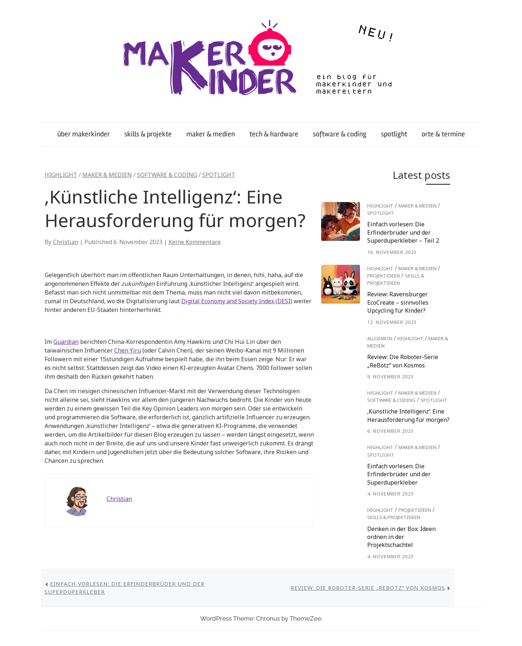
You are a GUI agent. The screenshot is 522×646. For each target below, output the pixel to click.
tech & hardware (273, 134)
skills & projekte (148, 134)
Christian (65, 242)
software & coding (339, 134)
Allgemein (379, 338)
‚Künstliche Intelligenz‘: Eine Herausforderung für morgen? (408, 415)
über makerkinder (83, 134)
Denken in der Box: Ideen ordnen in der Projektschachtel (401, 537)
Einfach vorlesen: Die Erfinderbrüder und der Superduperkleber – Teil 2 (403, 232)
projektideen (383, 275)
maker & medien (210, 134)
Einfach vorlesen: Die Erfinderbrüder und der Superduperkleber (399, 474)
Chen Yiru (127, 350)
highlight (61, 175)
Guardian (66, 342)
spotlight (394, 134)
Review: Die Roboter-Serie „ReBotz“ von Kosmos (402, 361)
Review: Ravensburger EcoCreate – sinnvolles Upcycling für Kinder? (397, 302)
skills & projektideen (393, 517)
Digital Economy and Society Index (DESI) (236, 301)
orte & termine (443, 134)
